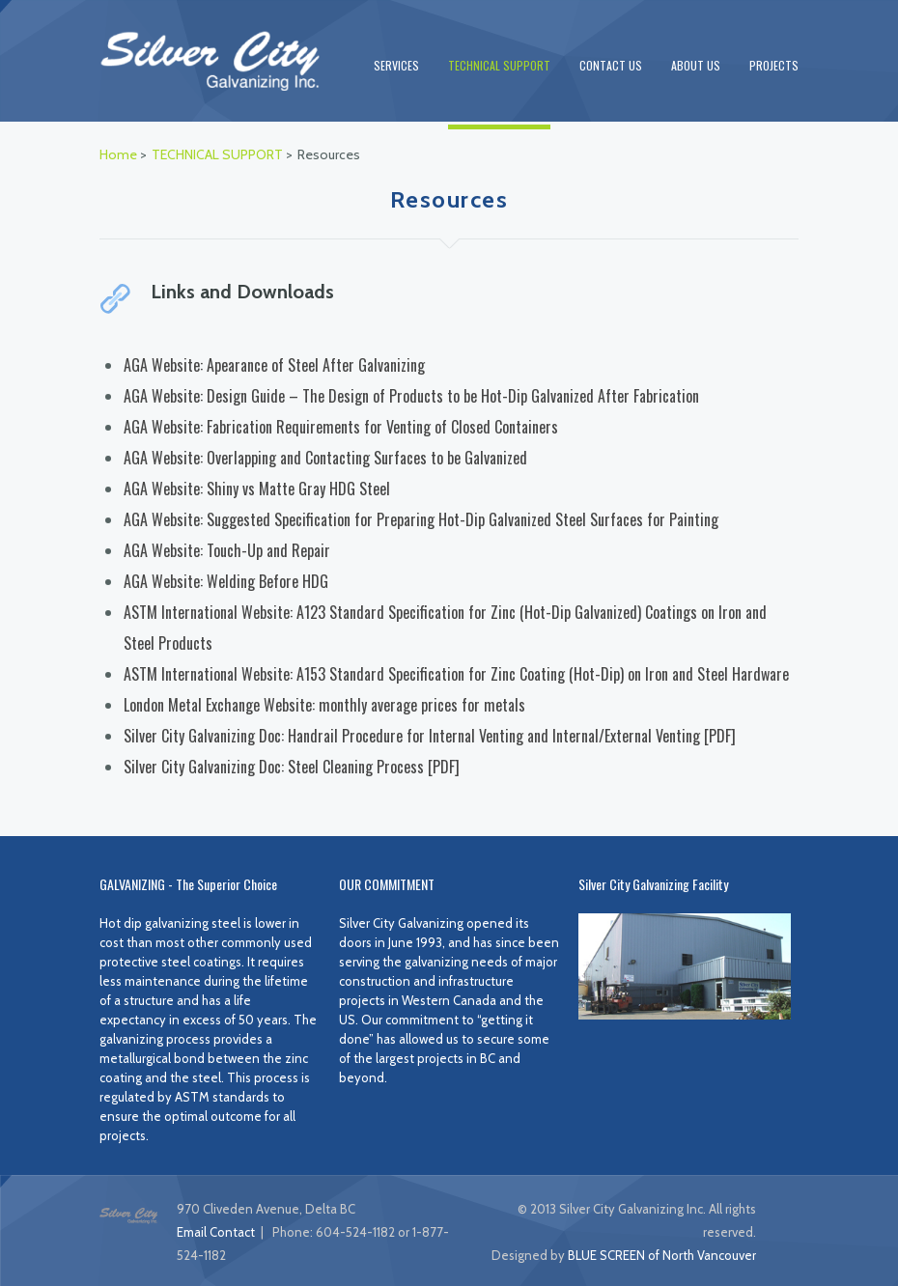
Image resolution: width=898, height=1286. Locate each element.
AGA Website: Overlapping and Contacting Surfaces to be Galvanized (325, 457)
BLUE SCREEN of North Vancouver (662, 1255)
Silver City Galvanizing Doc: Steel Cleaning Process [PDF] (292, 766)
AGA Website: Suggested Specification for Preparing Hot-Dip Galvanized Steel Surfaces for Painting (421, 519)
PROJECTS (774, 65)
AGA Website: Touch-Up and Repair (227, 550)
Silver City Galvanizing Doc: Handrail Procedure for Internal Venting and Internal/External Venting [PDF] (430, 735)
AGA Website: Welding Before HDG (226, 581)
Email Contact (216, 1232)
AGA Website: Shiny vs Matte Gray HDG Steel (257, 488)
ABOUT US (695, 65)
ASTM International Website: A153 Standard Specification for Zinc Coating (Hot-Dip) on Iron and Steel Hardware (456, 673)
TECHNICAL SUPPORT (499, 65)
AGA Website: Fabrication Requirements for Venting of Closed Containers (341, 426)
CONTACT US (610, 65)
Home (118, 154)
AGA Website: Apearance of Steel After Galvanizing (274, 365)
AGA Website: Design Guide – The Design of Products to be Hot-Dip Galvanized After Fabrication (411, 395)
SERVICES (396, 65)
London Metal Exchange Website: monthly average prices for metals (324, 704)
